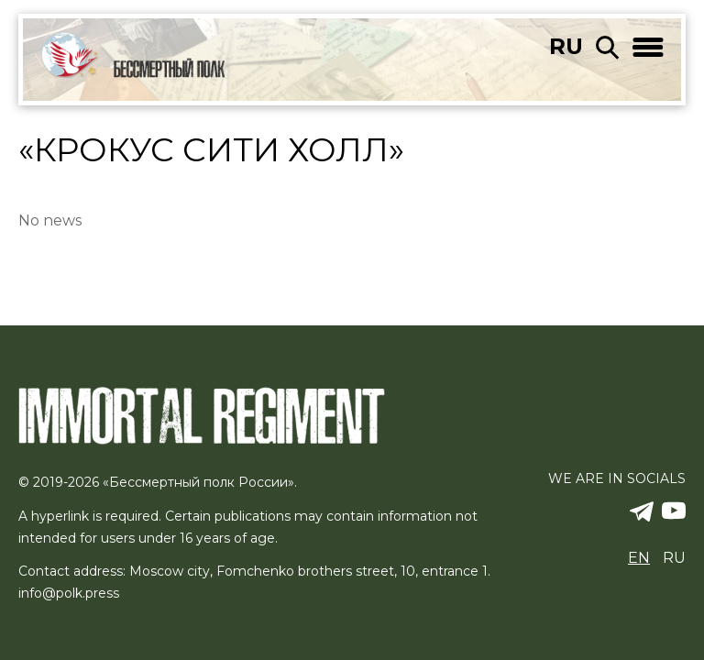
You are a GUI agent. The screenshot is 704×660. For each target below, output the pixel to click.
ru (566, 46)
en (639, 557)
